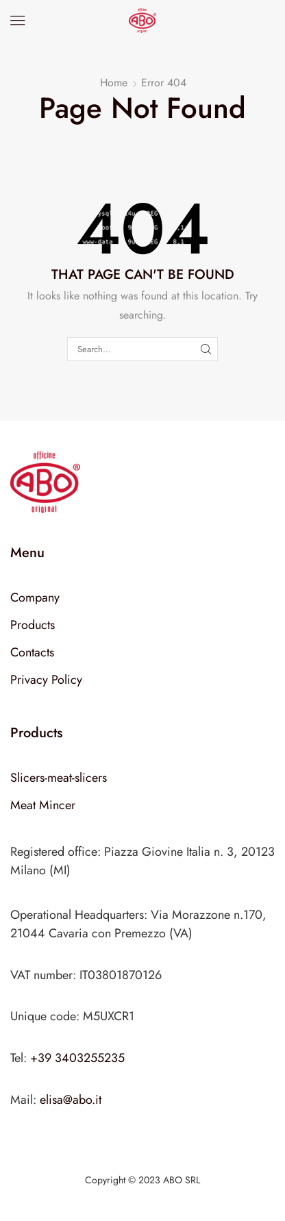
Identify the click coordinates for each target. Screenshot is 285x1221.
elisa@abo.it (70, 1100)
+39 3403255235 (77, 1058)
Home (113, 82)
